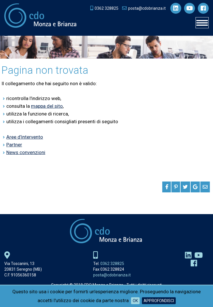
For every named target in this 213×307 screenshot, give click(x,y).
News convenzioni (25, 152)
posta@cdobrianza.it (112, 275)
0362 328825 (112, 263)
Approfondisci (159, 300)
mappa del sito (47, 106)
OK (135, 300)
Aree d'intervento (24, 137)
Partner (14, 144)
